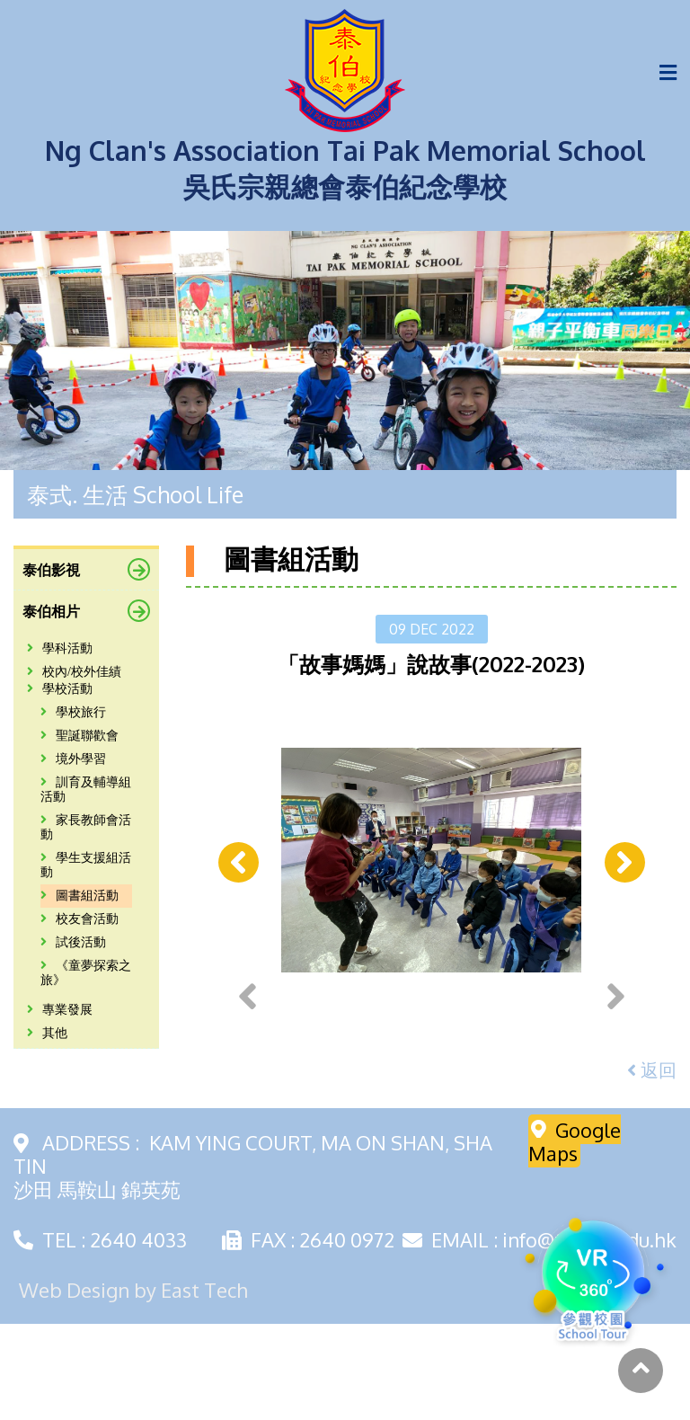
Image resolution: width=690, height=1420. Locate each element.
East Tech (204, 1385)
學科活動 (60, 648)
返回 (652, 1165)
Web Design (74, 1385)
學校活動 (60, 689)
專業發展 (60, 1009)
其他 (47, 1033)
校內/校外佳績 (74, 672)
